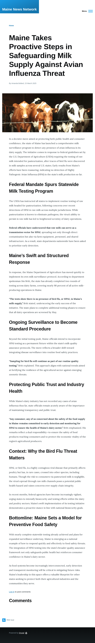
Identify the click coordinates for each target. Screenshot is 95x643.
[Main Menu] (87, 11)
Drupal (21, 633)
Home (11, 26)
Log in (11, 592)
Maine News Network (19, 9)
